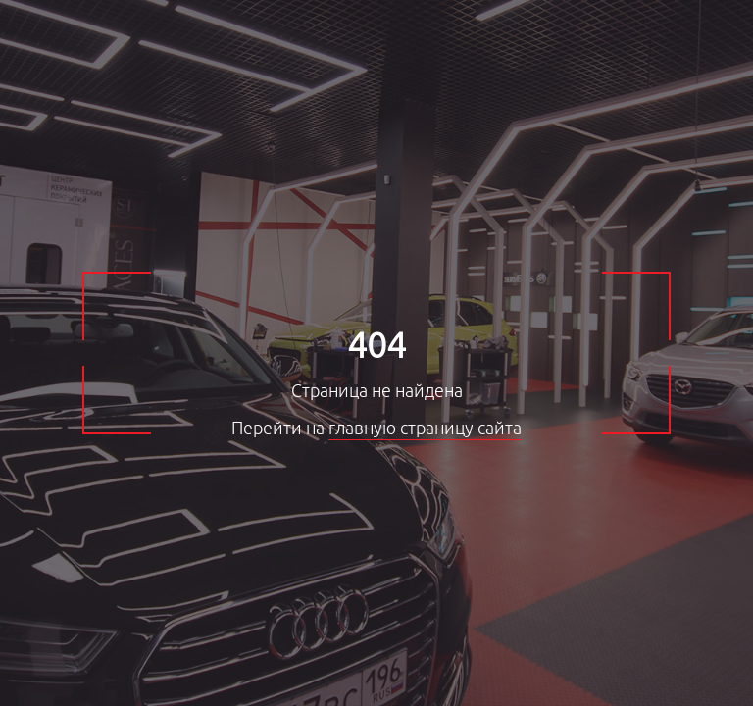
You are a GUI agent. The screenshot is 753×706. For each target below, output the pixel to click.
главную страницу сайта (425, 428)
